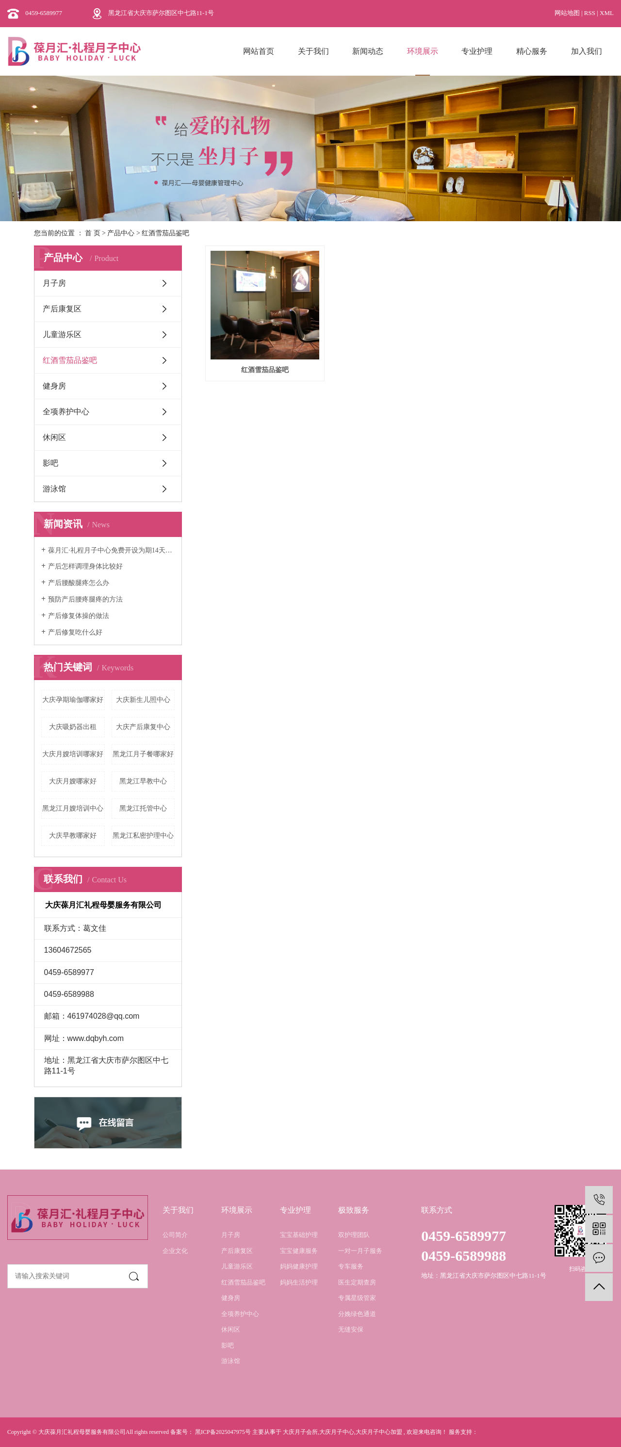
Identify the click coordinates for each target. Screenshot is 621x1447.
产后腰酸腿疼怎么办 (78, 582)
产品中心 (120, 233)
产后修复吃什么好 (75, 632)
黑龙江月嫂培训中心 (72, 808)
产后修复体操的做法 (78, 615)
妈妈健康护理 (299, 1266)
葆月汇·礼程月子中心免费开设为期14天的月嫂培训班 (111, 550)
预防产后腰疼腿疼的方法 (85, 599)
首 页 (92, 233)
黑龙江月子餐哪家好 (143, 754)
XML (607, 12)
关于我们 (313, 51)
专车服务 (350, 1266)
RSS (589, 12)
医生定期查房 (357, 1282)
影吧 (50, 463)
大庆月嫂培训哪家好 (72, 754)
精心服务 (531, 51)
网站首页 (258, 51)
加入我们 (586, 51)
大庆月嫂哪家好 (73, 781)
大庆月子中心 (336, 1432)
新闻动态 (367, 51)
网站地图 (568, 12)
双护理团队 (354, 1234)
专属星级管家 (357, 1297)
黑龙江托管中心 (143, 808)
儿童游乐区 (62, 334)
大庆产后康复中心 (143, 727)
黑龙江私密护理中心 (143, 835)
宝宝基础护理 (299, 1234)
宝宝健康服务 (299, 1250)
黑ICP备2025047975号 (223, 1432)
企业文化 (175, 1250)
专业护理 (476, 51)
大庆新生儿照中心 (143, 699)
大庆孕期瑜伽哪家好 (72, 699)
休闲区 (54, 437)
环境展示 (422, 51)
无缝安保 (350, 1329)
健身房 (54, 386)
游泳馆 (54, 489)
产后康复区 (62, 309)
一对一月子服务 (360, 1250)
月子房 (54, 283)
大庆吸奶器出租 (73, 727)
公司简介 (175, 1234)
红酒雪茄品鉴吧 (165, 233)
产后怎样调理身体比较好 (85, 566)
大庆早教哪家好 (73, 835)
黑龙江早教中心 (143, 781)
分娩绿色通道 (357, 1313)
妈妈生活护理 (299, 1282)
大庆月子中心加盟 (379, 1432)
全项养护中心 (66, 411)
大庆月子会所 (300, 1432)
